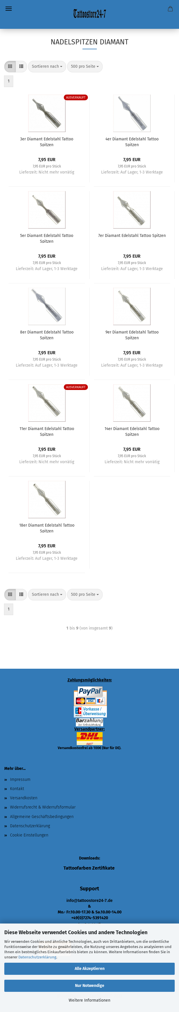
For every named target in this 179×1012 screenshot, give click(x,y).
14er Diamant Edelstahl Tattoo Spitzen (132, 431)
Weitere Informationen (89, 1000)
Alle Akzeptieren (90, 968)
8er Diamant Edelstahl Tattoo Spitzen (47, 335)
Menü (8, 8)
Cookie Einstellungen (29, 835)
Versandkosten (23, 798)
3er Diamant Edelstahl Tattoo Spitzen (46, 141)
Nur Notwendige (89, 985)
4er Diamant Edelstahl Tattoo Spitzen (132, 141)
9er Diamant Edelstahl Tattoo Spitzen (132, 335)
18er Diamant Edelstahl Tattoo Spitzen (46, 528)
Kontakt (17, 788)
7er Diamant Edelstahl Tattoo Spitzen (132, 235)
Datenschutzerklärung (37, 957)
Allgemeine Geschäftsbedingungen (42, 816)
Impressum (20, 779)
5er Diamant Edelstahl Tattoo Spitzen (46, 238)
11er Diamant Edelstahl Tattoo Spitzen (47, 431)
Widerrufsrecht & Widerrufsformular (43, 807)
